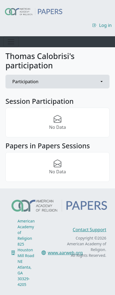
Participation (25, 82)
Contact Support (89, 230)
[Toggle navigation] (11, 41)
